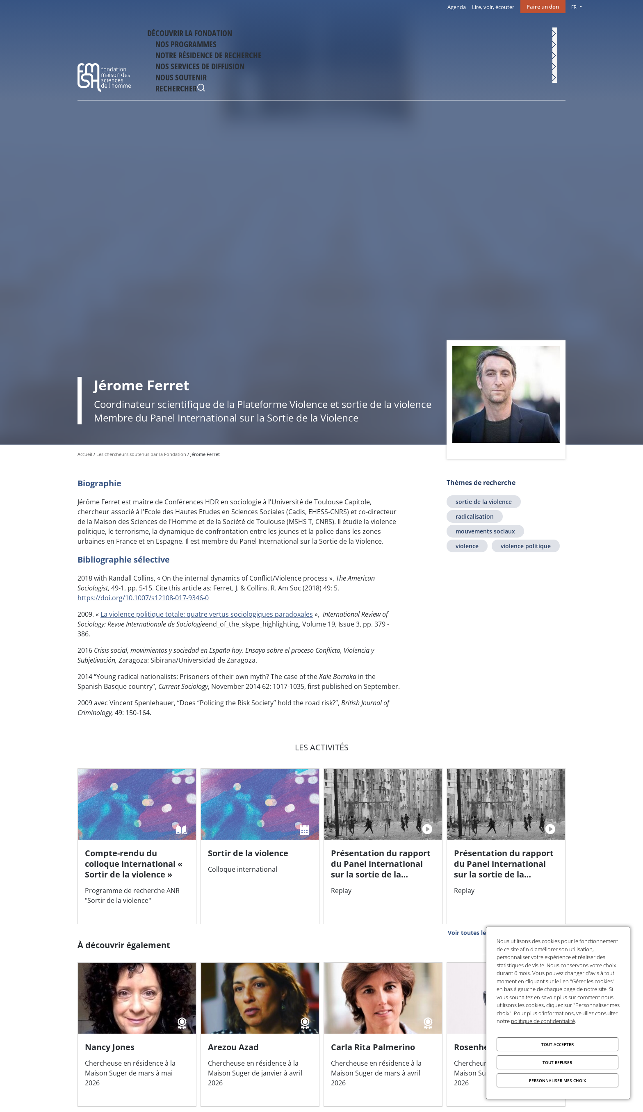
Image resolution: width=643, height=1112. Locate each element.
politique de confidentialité (543, 1021)
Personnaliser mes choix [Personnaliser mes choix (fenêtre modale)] (557, 1080)
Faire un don (543, 6)
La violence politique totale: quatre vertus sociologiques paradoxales (206, 614)
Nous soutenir (514, 31)
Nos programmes (278, 31)
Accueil (85, 454)
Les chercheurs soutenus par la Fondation (141, 454)
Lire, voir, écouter (493, 7)
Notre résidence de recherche (356, 31)
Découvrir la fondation (207, 31)
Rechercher (557, 33)
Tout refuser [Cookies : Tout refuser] (557, 1062)
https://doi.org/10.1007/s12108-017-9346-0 (143, 597)
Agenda (456, 7)
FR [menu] (574, 7)
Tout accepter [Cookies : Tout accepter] (557, 1044)
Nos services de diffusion (445, 31)
